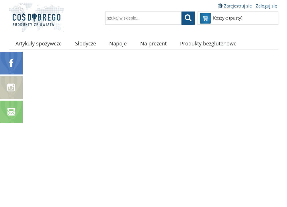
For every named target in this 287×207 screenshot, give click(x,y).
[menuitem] (39, 44)
